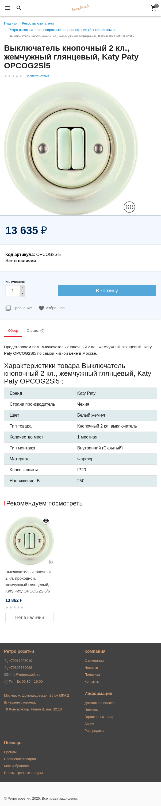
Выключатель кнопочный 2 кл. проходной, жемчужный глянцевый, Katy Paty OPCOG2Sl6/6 (28, 581)
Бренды (10, 752)
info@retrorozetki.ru (25, 675)
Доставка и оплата (99, 703)
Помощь (91, 710)
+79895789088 (20, 668)
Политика (92, 675)
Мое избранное (16, 766)
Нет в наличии (29, 617)
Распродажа (94, 731)
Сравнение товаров (20, 759)
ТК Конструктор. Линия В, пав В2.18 (33, 709)
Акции (89, 724)
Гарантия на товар (99, 717)
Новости (91, 668)
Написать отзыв (37, 76)
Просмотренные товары (23, 773)
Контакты (92, 681)
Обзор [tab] (13, 331)
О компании (94, 661)
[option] (29, 568)
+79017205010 (20, 661)
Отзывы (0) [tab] (36, 331)
